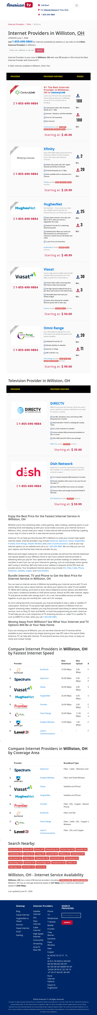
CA (57, 955)
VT (55, 972)
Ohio (29, 24)
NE (55, 966)
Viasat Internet (22, 915)
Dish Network (61, 463)
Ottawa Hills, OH (42, 858)
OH (49, 969)
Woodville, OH (28, 867)
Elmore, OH (28, 849)
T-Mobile (51, 922)
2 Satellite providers (80, 880)
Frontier (11, 543)
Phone (81, 568)
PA (58, 969)
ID (51, 961)
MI (52, 964)
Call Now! (43, 5)
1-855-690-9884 (46, 15)
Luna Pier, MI (52, 854)
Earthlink (51, 938)
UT (49, 972)
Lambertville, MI (15, 854)
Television (12, 570)
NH (58, 966)
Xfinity (49, 149)
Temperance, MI (58, 862)
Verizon (19, 924)
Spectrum (63, 541)
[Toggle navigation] (76, 5)
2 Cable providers (66, 880)
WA (58, 972)
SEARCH (67, 922)
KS (58, 961)
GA (48, 958)
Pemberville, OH (57, 858)
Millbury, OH (64, 854)
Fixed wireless (42, 570)
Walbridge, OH (14, 867)
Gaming (19, 935)
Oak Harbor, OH (15, 858)
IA (48, 961)
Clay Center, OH (15, 849)
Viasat (49, 269)
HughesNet (53, 204)
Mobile (50, 925)
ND (52, 966)
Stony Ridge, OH (43, 862)
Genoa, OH (39, 849)
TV (48, 915)
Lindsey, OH (28, 854)
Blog (18, 911)
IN (55, 961)
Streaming (37, 943)
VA (52, 972)
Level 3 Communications (57, 543)
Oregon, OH (28, 858)
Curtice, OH (40, 867)
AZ (54, 955)
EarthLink (54, 541)
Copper (29, 570)
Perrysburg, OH (72, 858)
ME (48, 964)
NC (48, 966)
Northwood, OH (78, 854)
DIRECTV (57, 403)
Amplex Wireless (35, 543)
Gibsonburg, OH (52, 849)
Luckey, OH (40, 854)
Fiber (69, 568)
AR (51, 955)
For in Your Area (53, 10)
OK (52, 969)
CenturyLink (58, 92)
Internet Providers (16, 24)
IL (53, 961)
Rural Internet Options (51, 979)
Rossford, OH (29, 862)
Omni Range (54, 328)
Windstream (52, 918)
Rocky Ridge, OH (15, 862)
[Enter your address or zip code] (21, 50)
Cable (74, 568)
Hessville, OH (81, 849)
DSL (64, 568)
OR (55, 969)
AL (48, 955)
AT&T (18, 931)
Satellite (21, 570)
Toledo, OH (71, 862)
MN (55, 964)
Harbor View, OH (67, 849)
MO (58, 964)
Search (39, 50)
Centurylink (38, 940)
